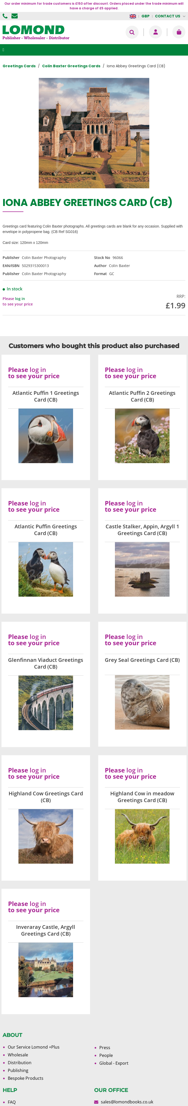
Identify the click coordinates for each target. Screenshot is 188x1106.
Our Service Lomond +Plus (34, 1047)
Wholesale (18, 1055)
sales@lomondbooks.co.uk (127, 1102)
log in (20, 298)
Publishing (18, 1070)
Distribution (19, 1062)
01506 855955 (6, 16)
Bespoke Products (25, 1078)
